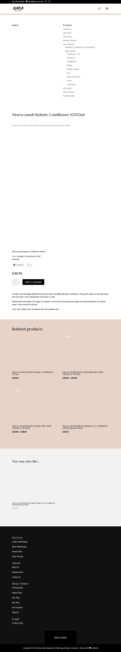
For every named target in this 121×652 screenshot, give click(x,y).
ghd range (67, 88)
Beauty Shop (17, 593)
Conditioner (71, 61)
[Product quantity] (16, 282)
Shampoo (71, 58)
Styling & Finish (73, 69)
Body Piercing (68, 96)
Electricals (67, 33)
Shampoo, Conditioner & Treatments (80, 47)
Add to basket (33, 282)
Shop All (15, 612)
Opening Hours (17, 572)
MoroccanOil (70, 51)
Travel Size (71, 84)
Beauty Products (70, 40)
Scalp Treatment (73, 77)
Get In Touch (60, 637)
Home (14, 125)
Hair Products (68, 44)
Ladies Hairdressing (19, 542)
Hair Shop (16, 597)
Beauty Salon (17, 551)
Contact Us (16, 577)
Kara (14, 256)
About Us (15, 567)
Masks (69, 65)
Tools (69, 80)
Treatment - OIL (73, 54)
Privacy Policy (17, 623)
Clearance (67, 29)
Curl (68, 73)
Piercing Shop (17, 588)
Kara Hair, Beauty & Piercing (50, 648)
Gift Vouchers (68, 92)
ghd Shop (15, 602)
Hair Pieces (67, 36)
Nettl (95, 648)
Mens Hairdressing (19, 547)
